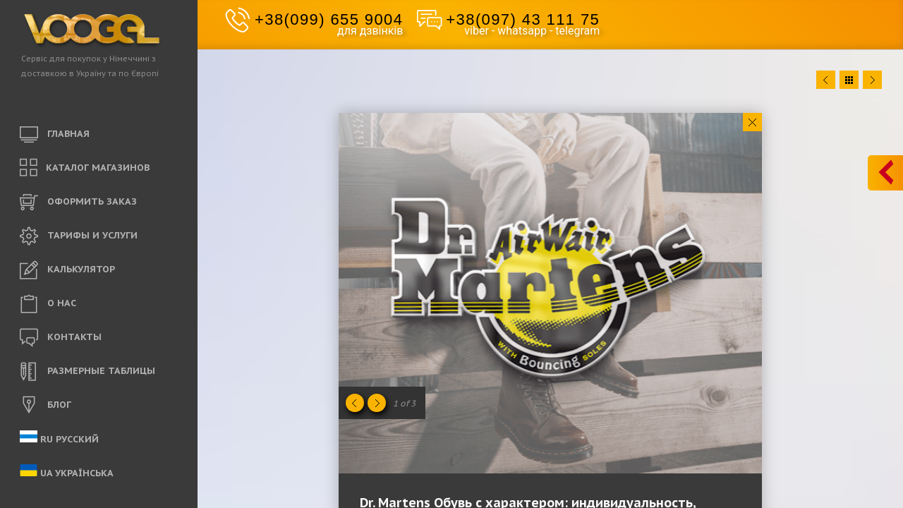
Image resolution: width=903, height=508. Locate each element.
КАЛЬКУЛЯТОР (67, 270)
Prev (825, 80)
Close (752, 122)
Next (872, 80)
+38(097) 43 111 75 (523, 19)
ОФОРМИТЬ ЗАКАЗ (78, 202)
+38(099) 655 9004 (329, 19)
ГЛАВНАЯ (55, 135)
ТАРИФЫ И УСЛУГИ (79, 236)
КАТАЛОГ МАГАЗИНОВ (85, 168)
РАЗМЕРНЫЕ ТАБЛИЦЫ (87, 372)
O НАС (48, 304)
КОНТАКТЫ (61, 338)
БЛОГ (45, 406)
